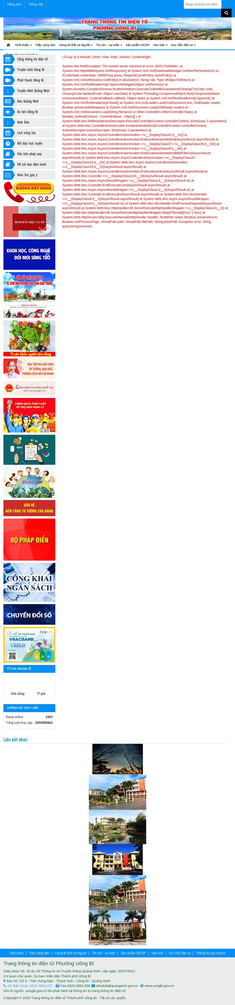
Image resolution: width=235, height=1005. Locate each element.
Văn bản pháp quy (22, 154)
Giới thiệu (23, 45)
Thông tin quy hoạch (210, 953)
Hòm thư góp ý (20, 175)
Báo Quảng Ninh (21, 101)
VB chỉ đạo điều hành (24, 164)
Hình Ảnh (16, 122)
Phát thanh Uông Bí (23, 80)
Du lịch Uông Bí (20, 111)
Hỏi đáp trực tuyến (22, 143)
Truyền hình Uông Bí (23, 69)
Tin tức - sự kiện (109, 45)
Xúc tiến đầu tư (183, 45)
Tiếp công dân (45, 45)
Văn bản (160, 45)
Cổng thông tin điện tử (25, 59)
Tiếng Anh (14, 4)
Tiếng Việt (36, 4)
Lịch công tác (19, 133)
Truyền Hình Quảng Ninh (26, 90)
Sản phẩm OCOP (138, 45)
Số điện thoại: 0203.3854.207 (28, 986)
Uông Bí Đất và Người (75, 45)
